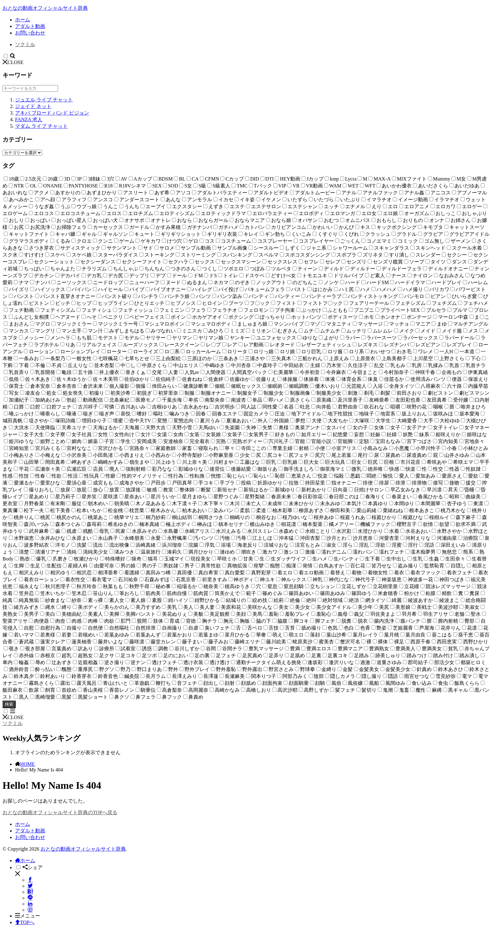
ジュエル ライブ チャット (44, 99)
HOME (27, 764)
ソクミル (25, 44)
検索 (9, 704)
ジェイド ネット (33, 106)
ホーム (22, 19)
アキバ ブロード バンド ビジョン (52, 113)
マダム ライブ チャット (41, 126)
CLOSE (13, 62)
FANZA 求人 (28, 119)
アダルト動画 (30, 26)
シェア (33, 867)
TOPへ (25, 922)
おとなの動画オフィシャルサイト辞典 (45, 8)
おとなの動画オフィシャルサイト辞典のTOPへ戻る (60, 812)
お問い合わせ (30, 32)
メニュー (27, 915)
